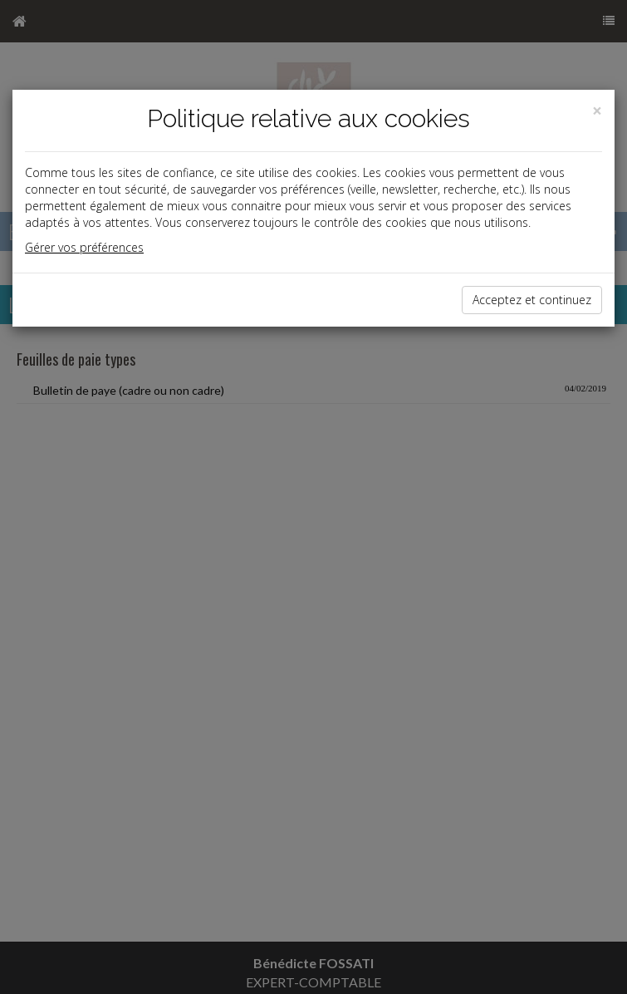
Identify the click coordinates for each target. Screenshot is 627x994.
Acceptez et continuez (532, 300)
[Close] (597, 111)
